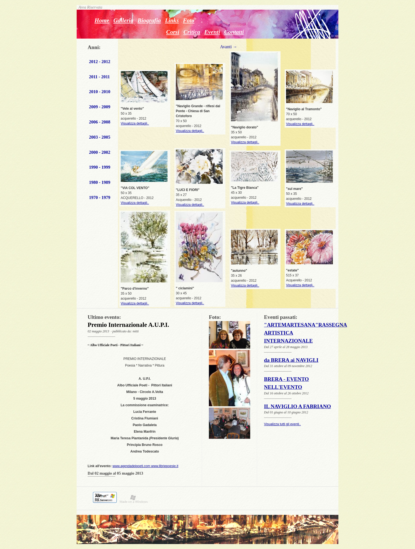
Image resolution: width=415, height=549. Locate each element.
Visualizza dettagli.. (135, 123)
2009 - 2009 (99, 106)
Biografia (149, 20)
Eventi (212, 32)
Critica (192, 32)
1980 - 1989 (99, 182)
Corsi (172, 32)
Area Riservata (89, 7)
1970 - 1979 (99, 197)
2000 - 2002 (99, 152)
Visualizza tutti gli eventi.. (282, 424)
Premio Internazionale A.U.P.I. (128, 324)
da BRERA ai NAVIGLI (291, 360)
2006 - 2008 (99, 122)
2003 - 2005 (99, 137)
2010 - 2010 (99, 91)
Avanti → (228, 46)
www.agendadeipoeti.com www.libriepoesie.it (145, 466)
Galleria (124, 20)
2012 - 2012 (99, 61)
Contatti (234, 32)
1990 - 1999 (99, 167)
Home (102, 20)
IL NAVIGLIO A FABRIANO (297, 406)
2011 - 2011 (99, 76)
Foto (189, 20)
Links (172, 20)
